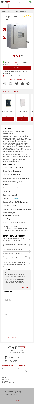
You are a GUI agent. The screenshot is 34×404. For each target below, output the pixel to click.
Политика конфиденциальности (8, 382)
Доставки (14, 76)
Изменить (6, 73)
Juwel (16, 198)
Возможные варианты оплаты (17, 79)
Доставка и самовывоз (24, 373)
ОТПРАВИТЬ (11, 337)
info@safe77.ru (13, 361)
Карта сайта (5, 379)
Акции (19, 368)
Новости (4, 371)
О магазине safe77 (7, 373)
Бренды (4, 368)
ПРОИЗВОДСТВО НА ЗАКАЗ (17, 352)
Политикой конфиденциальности (9, 399)
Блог (3, 375)
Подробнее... (25, 287)
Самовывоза (23, 76)
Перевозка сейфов (23, 371)
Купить (8, 119)
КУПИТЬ (17, 68)
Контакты (4, 377)
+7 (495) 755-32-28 (22, 2)
